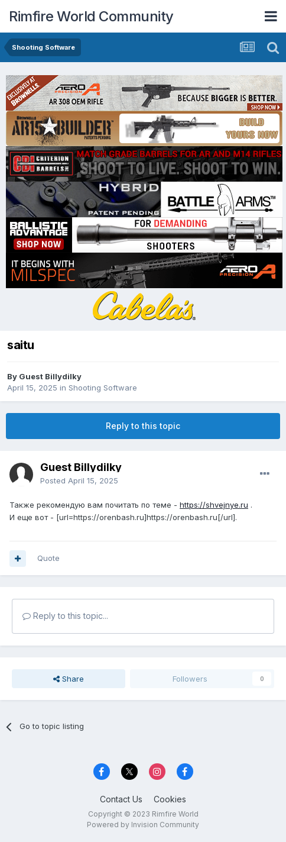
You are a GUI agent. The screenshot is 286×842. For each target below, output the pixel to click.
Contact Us (121, 799)
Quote (48, 558)
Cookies (170, 799)
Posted (79, 480)
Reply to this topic (143, 426)
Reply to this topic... (65, 616)
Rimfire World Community (91, 16)
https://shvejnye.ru (214, 504)
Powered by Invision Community (143, 824)
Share (68, 679)
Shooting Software (103, 387)
